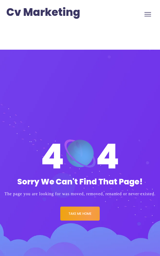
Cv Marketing (43, 12)
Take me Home (80, 213)
